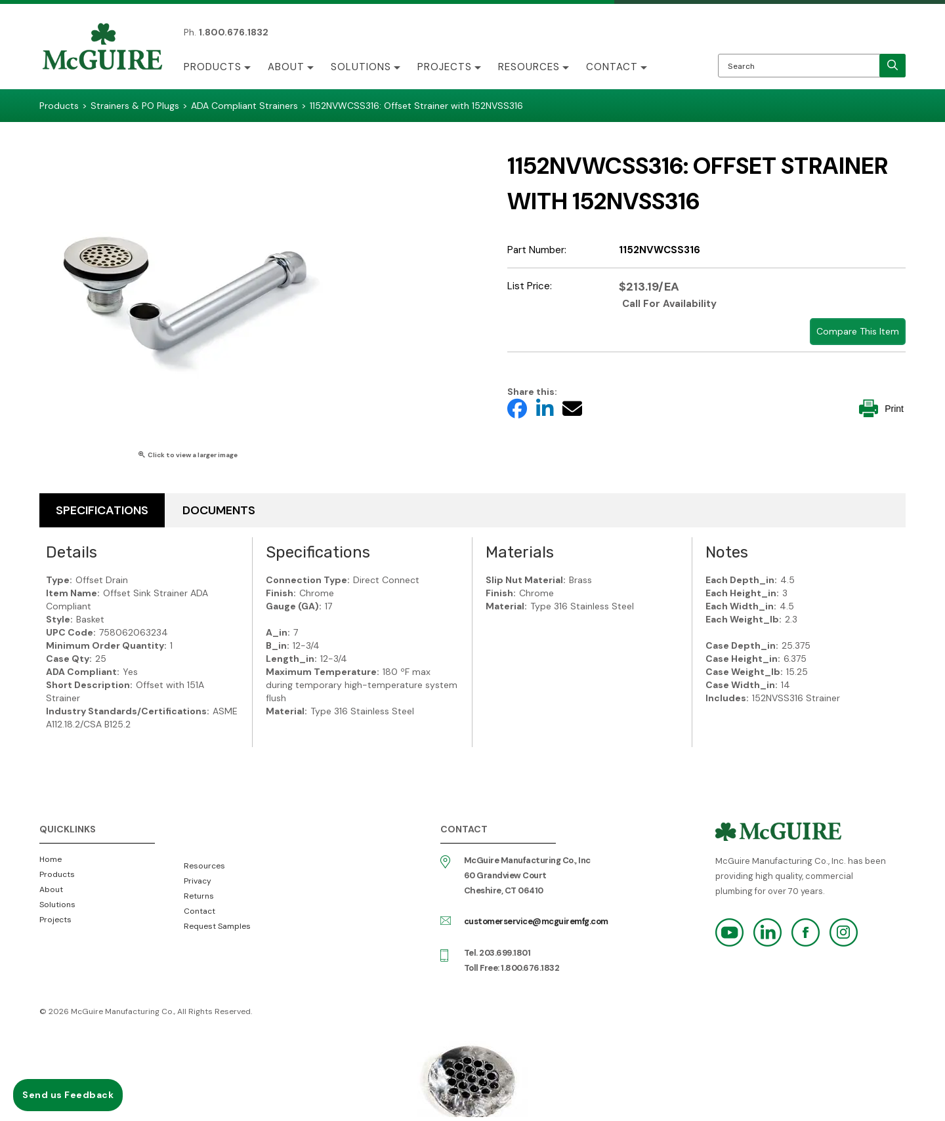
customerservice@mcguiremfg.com (536, 921)
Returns (199, 896)
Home (50, 859)
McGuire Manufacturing (102, 47)
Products (213, 66)
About (286, 66)
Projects (444, 66)
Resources (529, 66)
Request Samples (217, 926)
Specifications (102, 510)
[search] (892, 65)
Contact (612, 66)
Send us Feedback (68, 1095)
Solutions (361, 66)
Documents (218, 510)
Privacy (197, 881)
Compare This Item (857, 331)
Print (881, 408)
